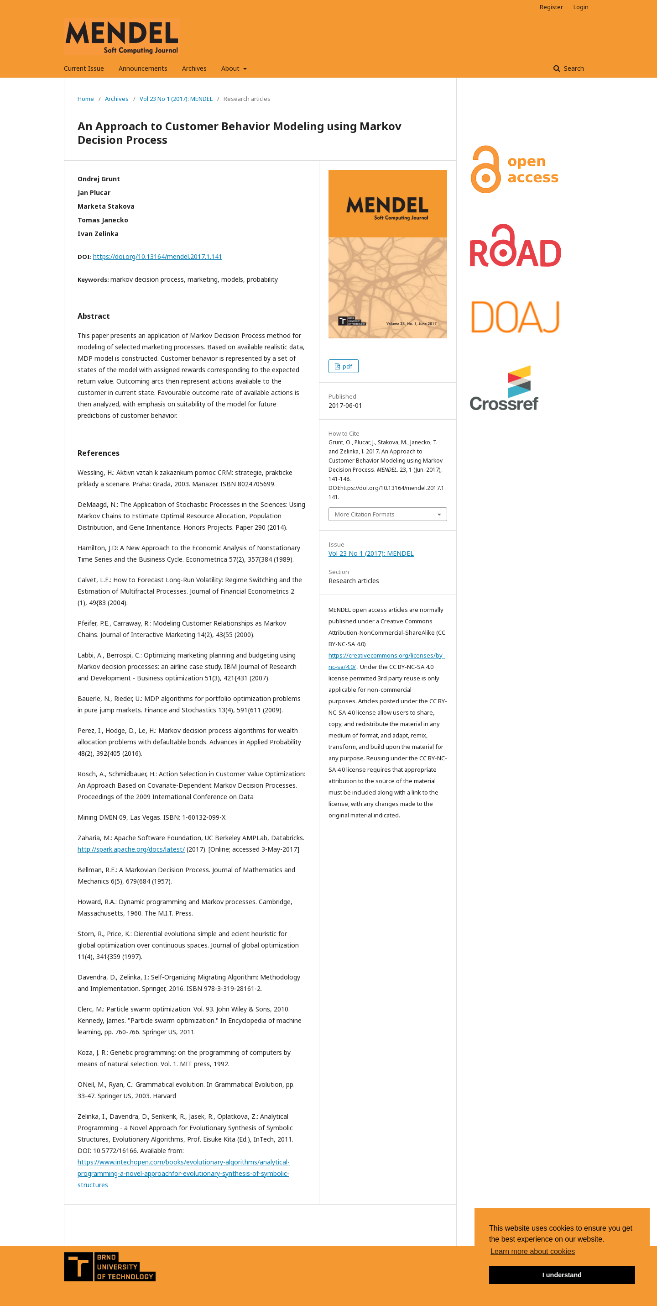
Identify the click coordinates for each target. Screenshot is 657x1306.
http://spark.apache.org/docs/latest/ (131, 849)
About (231, 68)
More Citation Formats (365, 514)
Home (86, 99)
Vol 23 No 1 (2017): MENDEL (176, 99)
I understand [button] (562, 1275)
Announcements (143, 68)
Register (551, 7)
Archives (194, 68)
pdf (346, 366)
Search (573, 68)
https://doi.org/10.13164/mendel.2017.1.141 (157, 256)
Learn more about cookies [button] (532, 1251)
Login (581, 7)
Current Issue (84, 68)
